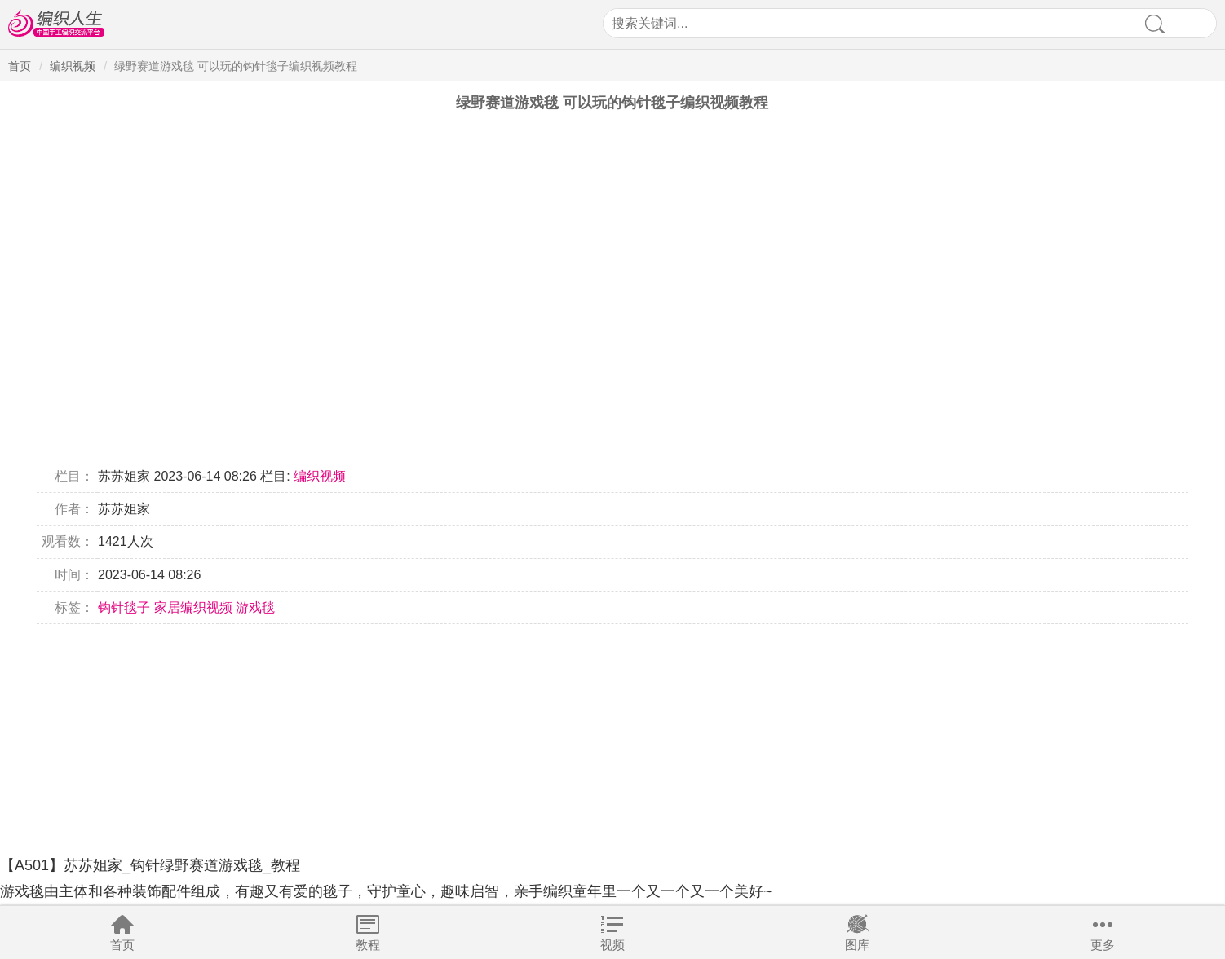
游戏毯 (255, 607)
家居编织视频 (193, 607)
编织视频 (72, 66)
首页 (122, 945)
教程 (368, 945)
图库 (857, 945)
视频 (612, 945)
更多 (1102, 945)
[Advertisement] (489, 738)
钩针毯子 (124, 607)
